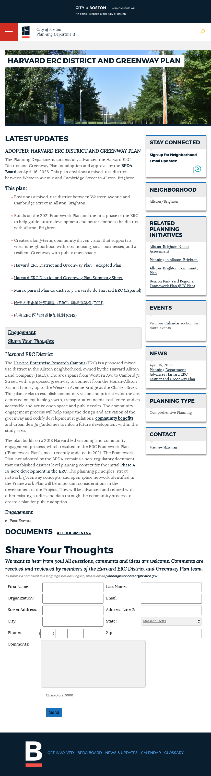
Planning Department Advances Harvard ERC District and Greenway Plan (172, 374)
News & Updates (121, 753)
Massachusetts (154, 621)
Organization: (21, 598)
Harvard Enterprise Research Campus (49, 363)
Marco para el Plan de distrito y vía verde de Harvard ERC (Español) (77, 290)
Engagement (22, 332)
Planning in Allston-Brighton (174, 260)
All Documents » (74, 533)
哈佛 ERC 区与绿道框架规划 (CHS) (45, 315)
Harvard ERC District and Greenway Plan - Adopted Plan (68, 265)
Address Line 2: (120, 610)
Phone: (14, 633)
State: (111, 621)
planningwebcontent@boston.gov (131, 576)
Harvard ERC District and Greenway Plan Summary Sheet (68, 278)
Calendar (172, 323)
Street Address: (22, 610)
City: (12, 621)
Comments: (18, 644)
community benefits (114, 418)
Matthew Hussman (163, 447)
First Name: (18, 587)
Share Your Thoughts (31, 341)
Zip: (109, 633)
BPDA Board (89, 753)
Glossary (174, 753)
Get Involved (61, 753)
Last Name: (116, 587)
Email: (112, 598)
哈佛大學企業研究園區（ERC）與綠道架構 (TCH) (58, 303)
